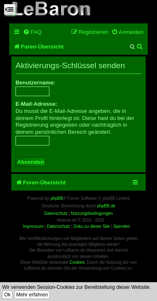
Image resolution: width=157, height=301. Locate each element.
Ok (7, 295)
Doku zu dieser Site (92, 226)
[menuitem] (32, 32)
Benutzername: (35, 82)
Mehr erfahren (32, 295)
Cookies (77, 262)
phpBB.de (106, 206)
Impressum (33, 226)
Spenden (121, 226)
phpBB (57, 198)
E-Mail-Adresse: (36, 104)
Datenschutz (58, 226)
